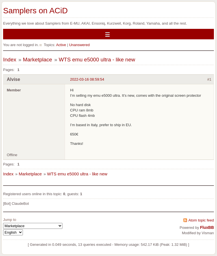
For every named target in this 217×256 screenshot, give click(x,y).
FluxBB (207, 227)
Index (9, 60)
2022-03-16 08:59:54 (87, 79)
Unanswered (79, 45)
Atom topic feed (201, 220)
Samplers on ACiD (35, 10)
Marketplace (37, 60)
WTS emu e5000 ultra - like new (97, 60)
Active (61, 45)
